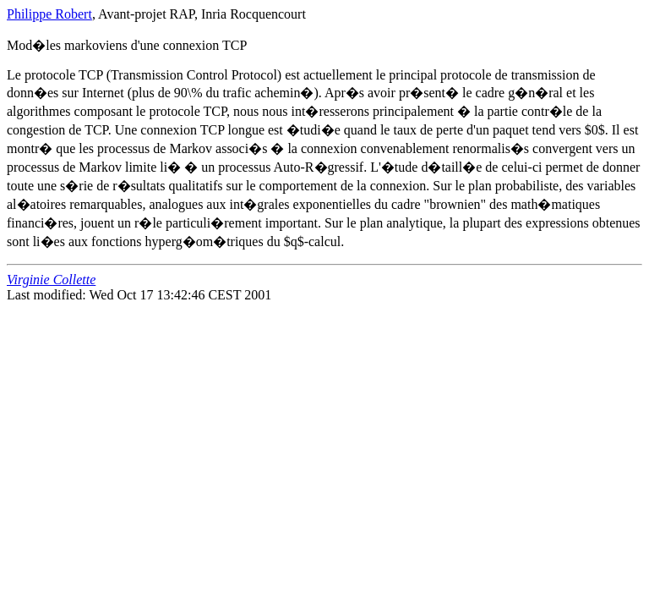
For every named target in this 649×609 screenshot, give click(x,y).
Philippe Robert (49, 14)
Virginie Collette (51, 279)
